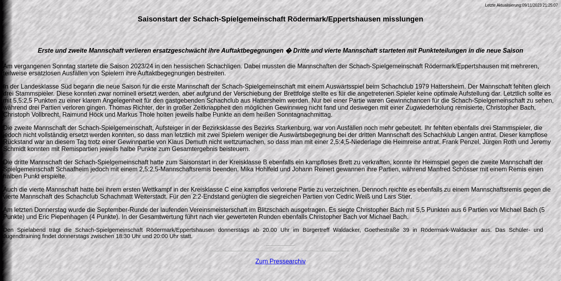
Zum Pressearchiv (281, 261)
